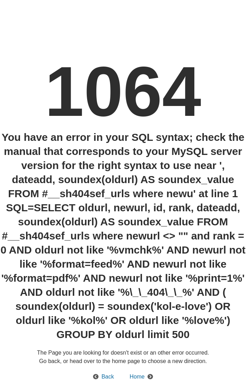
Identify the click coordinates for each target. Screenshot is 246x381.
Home (137, 377)
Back (108, 377)
